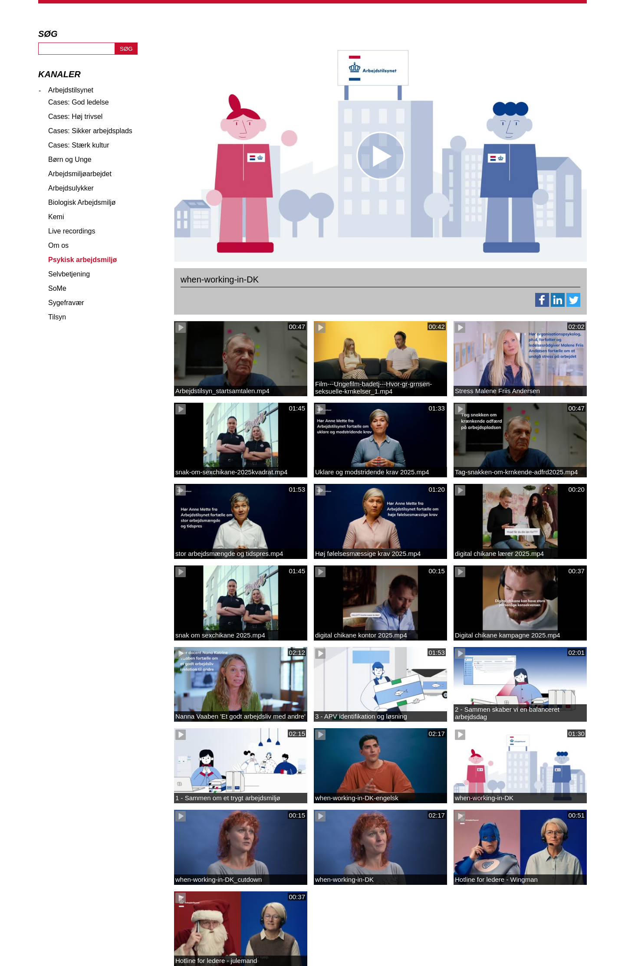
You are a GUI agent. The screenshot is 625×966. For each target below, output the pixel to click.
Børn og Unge (70, 159)
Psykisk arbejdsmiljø (82, 259)
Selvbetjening (69, 274)
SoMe (57, 288)
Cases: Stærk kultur (78, 145)
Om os (58, 245)
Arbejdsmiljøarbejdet (80, 173)
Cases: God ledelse (78, 102)
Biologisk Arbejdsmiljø (82, 202)
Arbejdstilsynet (70, 90)
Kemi (56, 216)
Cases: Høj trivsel (75, 116)
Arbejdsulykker (71, 188)
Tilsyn (57, 317)
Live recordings (71, 231)
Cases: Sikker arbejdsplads (90, 131)
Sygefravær (66, 302)
